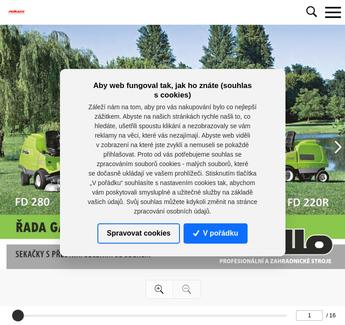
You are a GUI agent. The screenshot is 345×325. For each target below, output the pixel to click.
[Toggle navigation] (333, 12)
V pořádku (215, 233)
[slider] (17, 315)
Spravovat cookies (138, 233)
